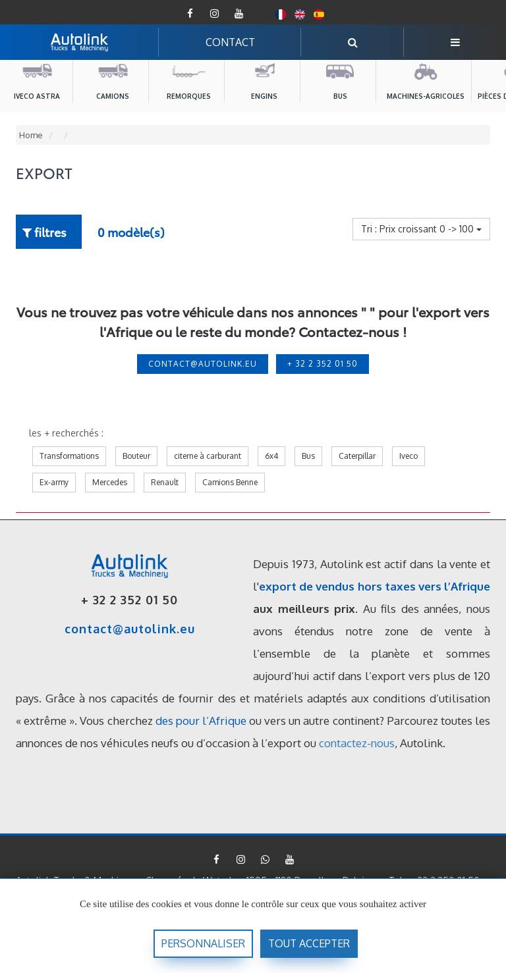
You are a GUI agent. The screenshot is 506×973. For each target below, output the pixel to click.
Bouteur (136, 456)
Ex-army (54, 482)
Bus (308, 456)
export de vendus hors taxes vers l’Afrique (374, 586)
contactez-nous (357, 743)
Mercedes (109, 482)
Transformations (69, 456)
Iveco (408, 456)
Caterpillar (357, 456)
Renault (165, 482)
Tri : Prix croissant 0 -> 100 (421, 228)
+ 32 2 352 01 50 (322, 364)
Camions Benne (230, 482)
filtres (44, 231)
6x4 (271, 456)
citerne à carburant (207, 456)
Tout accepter (309, 943)
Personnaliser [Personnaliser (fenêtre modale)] (203, 943)
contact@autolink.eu (202, 364)
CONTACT (230, 42)
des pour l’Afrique (200, 720)
